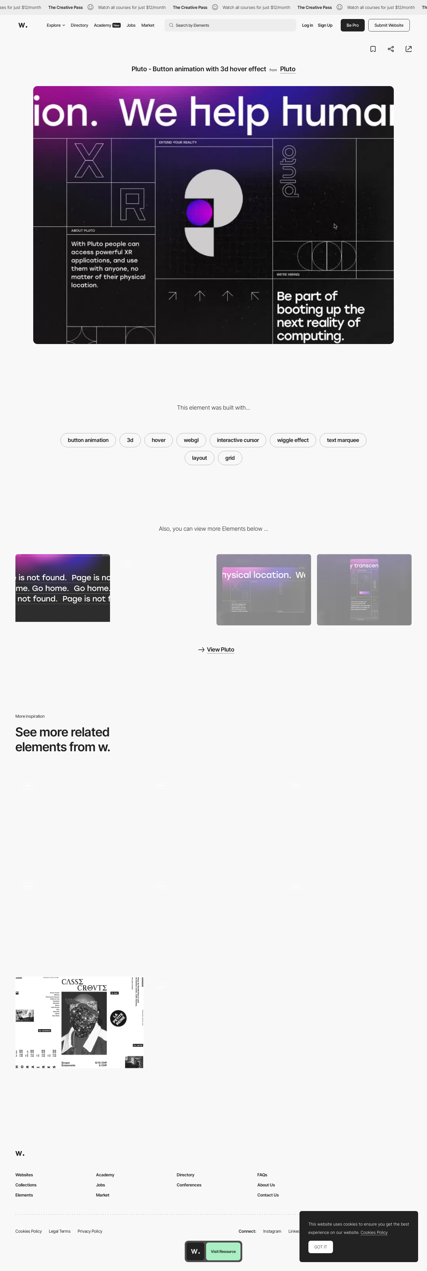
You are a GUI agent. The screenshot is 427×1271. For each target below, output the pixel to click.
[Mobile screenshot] (364, 589)
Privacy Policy (90, 1231)
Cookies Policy (28, 1231)
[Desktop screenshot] (263, 589)
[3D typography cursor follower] (347, 821)
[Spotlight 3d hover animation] (79, 922)
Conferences (189, 1184)
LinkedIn (296, 1231)
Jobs (131, 25)
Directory (79, 25)
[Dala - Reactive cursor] (347, 922)
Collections (25, 1184)
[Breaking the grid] (79, 1022)
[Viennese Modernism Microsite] (213, 821)
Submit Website (389, 25)
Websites (24, 1174)
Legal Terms (60, 1231)
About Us (266, 1184)
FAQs (262, 1174)
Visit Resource (223, 1251)
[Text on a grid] (213, 1022)
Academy (107, 25)
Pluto (288, 69)
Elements (24, 1194)
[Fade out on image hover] (79, 821)
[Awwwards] (22, 25)
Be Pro (353, 25)
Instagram (272, 1231)
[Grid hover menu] (213, 922)
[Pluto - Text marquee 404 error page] (62, 588)
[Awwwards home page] (195, 1251)
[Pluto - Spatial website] (163, 588)
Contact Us (268, 1194)
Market (147, 25)
